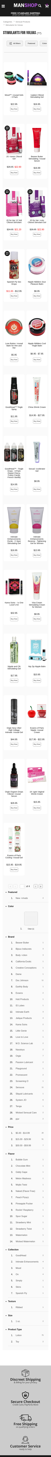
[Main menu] (3, 6)
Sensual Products (23, 22)
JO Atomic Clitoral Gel (14, 157)
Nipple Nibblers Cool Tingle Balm (37, 344)
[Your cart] (47, 6)
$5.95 (14, 354)
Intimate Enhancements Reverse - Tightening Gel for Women (37, 540)
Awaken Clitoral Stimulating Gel (37, 96)
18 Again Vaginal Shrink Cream (37, 793)
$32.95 (14, 613)
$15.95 (37, 802)
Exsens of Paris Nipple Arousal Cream (37, 730)
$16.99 (37, 168)
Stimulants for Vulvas (14, 25)
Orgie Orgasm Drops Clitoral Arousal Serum (14, 794)
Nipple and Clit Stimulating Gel (14, 667)
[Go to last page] (41, 886)
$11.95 (14, 416)
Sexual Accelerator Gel (37, 470)
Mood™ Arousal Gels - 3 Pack (14, 96)
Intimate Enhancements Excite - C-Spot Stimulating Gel (14, 540)
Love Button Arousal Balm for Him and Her (14, 345)
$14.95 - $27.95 (37, 415)
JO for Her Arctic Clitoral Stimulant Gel (37, 221)
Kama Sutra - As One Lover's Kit (14, 603)
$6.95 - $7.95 (36, 353)
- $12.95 (14, 291)
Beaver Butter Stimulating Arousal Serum (37, 158)
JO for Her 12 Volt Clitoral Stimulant (14, 221)
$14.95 (14, 484)
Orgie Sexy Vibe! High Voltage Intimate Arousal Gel (14, 730)
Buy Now (14, 109)
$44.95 (14, 739)
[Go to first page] (10, 886)
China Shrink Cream (37, 407)
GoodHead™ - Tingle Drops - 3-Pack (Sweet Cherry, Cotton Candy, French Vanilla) (14, 473)
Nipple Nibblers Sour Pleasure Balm (37, 283)
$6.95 (37, 291)
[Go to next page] (36, 886)
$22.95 (14, 104)
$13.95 (37, 550)
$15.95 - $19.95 (14, 864)
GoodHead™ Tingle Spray (14, 408)
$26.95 (14, 803)
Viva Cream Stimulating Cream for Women (37, 604)
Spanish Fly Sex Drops (14, 283)
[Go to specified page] (22, 886)
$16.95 (37, 104)
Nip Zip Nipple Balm (37, 666)
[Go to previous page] (15, 886)
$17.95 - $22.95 (37, 739)
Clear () (31, 929)
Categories (7, 22)
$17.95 (14, 675)
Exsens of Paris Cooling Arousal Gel (14, 856)
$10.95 (37, 674)
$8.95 (37, 481)
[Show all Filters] (15, 43)
